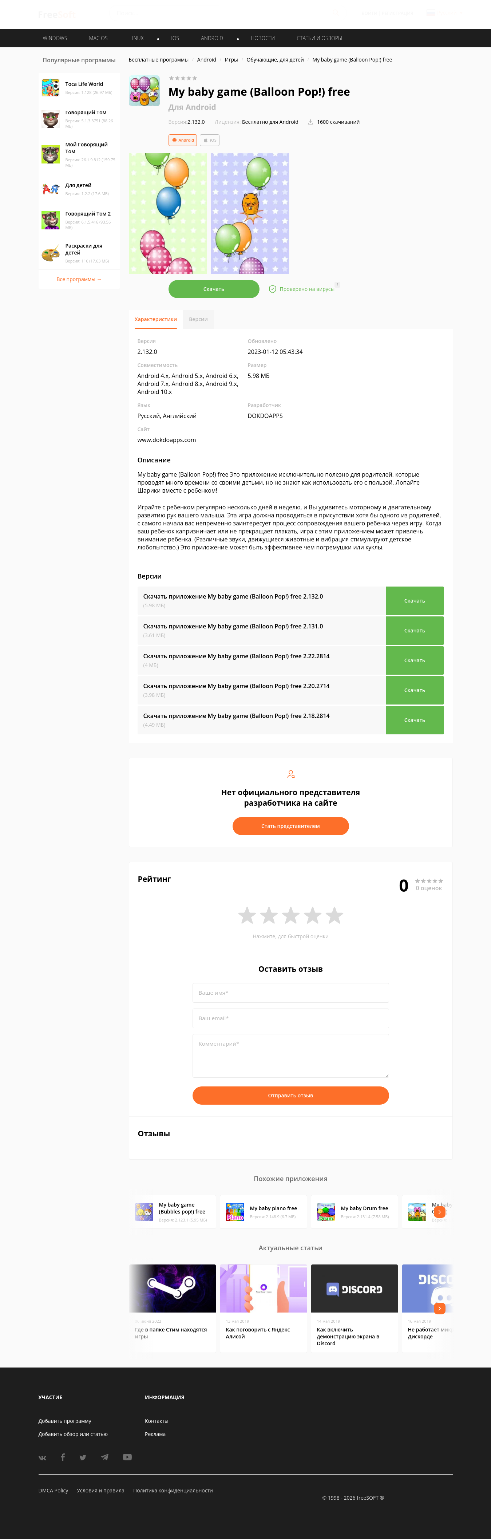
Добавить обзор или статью (73, 1434)
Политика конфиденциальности (173, 1490)
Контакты (157, 1420)
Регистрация (397, 13)
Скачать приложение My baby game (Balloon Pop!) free (233, 596)
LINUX (136, 38)
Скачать (214, 288)
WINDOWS (55, 38)
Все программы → (79, 279)
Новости (263, 38)
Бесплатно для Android (270, 121)
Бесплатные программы (159, 59)
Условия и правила (100, 1490)
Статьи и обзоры (319, 38)
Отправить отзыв (290, 1095)
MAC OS (98, 38)
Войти (369, 13)
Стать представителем (290, 825)
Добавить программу (65, 1420)
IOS (175, 38)
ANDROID (212, 38)
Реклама (155, 1434)
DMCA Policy (53, 1490)
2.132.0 (187, 121)
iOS (210, 140)
